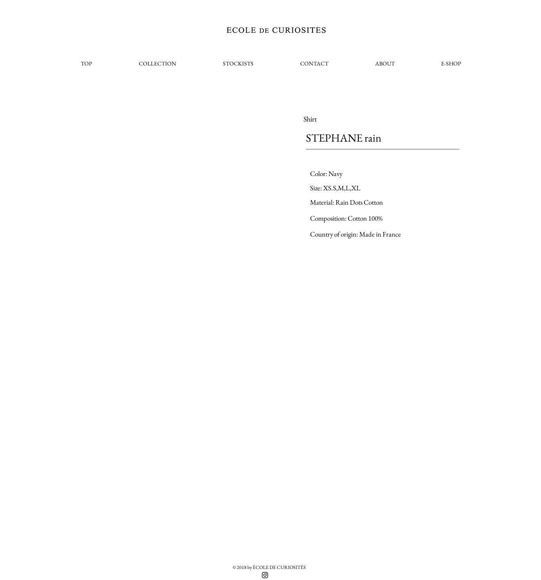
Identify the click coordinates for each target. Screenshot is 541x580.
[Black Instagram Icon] (265, 575)
